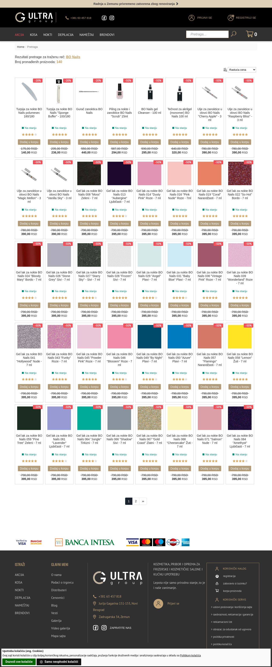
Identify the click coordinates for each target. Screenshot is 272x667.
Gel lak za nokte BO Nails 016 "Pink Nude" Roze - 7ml (180, 194)
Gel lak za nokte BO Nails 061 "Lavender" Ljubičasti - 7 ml (59, 438)
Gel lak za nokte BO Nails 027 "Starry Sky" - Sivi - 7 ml (89, 276)
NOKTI (19, 586)
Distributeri (59, 586)
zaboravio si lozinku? (235, 579)
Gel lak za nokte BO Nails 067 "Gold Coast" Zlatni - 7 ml (150, 436)
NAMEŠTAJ (22, 601)
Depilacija (66, 34)
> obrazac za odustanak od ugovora (231, 625)
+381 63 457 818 (110, 592)
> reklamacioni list (221, 618)
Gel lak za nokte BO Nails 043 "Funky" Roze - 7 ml (59, 355)
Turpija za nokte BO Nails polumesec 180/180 (29, 113)
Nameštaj (86, 34)
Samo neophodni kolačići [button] (59, 662)
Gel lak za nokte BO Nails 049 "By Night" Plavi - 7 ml (150, 355)
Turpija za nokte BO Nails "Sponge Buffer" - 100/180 (59, 113)
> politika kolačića (221, 640)
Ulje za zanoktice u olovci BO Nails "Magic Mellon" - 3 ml (29, 196)
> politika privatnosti (222, 633)
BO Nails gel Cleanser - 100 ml (150, 111)
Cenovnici (57, 594)
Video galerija (60, 624)
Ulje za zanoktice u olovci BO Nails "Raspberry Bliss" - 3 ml (240, 115)
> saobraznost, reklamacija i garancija (232, 610)
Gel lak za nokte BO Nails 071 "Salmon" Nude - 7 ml (210, 438)
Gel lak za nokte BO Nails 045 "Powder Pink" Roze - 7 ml (89, 357)
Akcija (19, 34)
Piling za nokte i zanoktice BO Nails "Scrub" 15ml (119, 113)
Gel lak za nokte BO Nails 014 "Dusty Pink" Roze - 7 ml (150, 196)
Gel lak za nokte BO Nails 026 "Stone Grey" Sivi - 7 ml (59, 276)
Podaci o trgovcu (62, 578)
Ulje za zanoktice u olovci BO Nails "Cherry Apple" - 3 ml (210, 115)
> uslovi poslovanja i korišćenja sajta (231, 603)
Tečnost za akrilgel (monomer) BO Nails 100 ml (180, 113)
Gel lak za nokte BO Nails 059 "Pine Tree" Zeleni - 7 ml (29, 436)
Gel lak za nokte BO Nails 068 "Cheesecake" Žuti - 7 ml (180, 438)
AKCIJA (19, 571)
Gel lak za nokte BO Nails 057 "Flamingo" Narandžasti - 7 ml (210, 357)
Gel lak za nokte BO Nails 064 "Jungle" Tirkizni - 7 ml (89, 438)
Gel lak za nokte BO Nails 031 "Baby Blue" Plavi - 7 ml (180, 274)
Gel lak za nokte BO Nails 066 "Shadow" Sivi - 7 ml (119, 438)
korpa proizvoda (232, 587)
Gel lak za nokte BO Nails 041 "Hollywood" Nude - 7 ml (29, 357)
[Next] (143, 497)
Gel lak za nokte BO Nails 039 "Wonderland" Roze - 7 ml (240, 276)
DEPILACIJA (22, 594)
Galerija (56, 617)
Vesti (54, 609)
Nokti (47, 34)
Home (20, 46)
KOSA (18, 578)
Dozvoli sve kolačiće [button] (19, 661)
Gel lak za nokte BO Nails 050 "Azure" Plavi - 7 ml (180, 355)
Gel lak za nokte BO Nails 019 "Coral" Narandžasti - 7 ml (210, 196)
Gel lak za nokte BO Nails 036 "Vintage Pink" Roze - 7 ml (210, 276)
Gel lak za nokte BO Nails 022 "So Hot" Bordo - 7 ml (240, 194)
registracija (229, 572)
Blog (54, 601)
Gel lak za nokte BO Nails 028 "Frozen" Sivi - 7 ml (119, 274)
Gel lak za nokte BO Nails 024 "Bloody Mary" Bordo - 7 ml (29, 276)
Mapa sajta (58, 632)
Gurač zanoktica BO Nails (89, 111)
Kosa (33, 34)
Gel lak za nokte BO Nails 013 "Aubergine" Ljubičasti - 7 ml (119, 196)
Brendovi (107, 34)
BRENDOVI (22, 609)
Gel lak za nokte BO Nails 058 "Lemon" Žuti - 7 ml (240, 355)
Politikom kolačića (190, 655)
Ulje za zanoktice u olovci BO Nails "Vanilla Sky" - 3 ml (59, 194)
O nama (56, 571)
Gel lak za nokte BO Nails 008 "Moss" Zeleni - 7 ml (89, 196)
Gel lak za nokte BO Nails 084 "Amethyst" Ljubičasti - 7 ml (240, 438)
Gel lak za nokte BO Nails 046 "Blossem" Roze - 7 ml (119, 357)
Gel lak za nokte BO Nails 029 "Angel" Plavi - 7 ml (150, 274)
